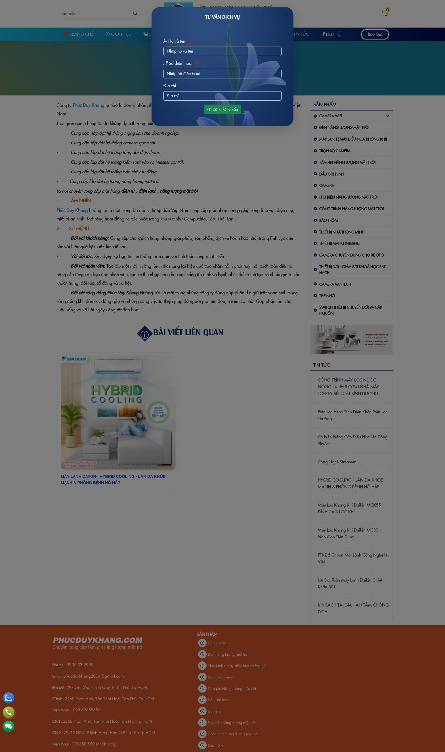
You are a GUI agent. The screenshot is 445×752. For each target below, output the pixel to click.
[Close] (286, 14)
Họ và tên (178, 41)
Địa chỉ (169, 85)
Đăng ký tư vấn (222, 109)
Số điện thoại (181, 63)
